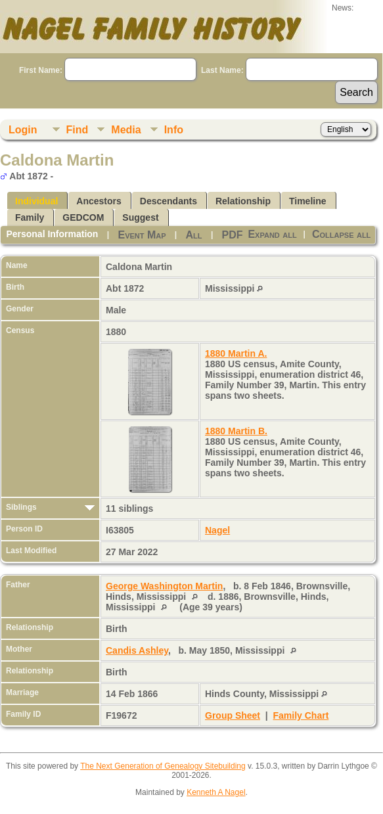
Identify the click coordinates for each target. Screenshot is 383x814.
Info (173, 129)
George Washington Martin (164, 586)
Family (29, 217)
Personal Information (52, 234)
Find (77, 129)
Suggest (140, 217)
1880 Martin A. (236, 353)
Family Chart (301, 715)
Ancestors (98, 201)
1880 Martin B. (236, 431)
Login (23, 129)
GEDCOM (83, 217)
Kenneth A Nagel (216, 792)
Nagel (217, 530)
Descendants (168, 201)
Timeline (308, 201)
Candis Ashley (137, 650)
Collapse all (341, 234)
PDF (232, 234)
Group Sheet (232, 715)
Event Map (142, 234)
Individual (36, 201)
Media (126, 129)
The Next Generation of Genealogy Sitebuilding (163, 766)
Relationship (243, 201)
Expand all (272, 234)
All (194, 234)
